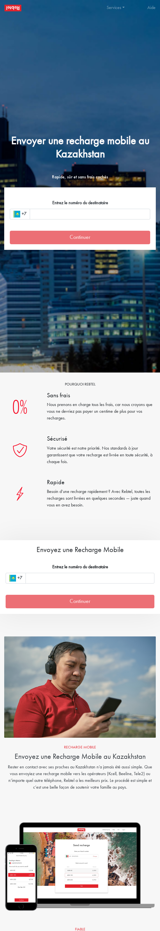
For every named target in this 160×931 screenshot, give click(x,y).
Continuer (80, 237)
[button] (118, 8)
